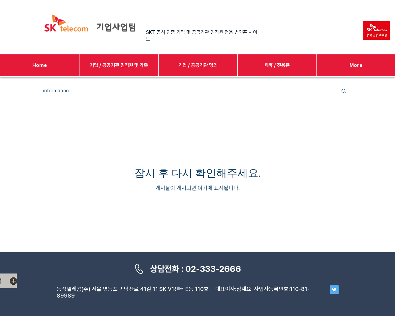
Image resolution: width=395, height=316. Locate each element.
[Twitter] (334, 289)
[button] (344, 91)
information (56, 90)
